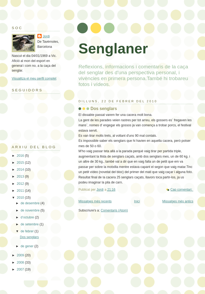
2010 (21, 197)
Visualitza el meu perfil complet (34, 78)
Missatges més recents (95, 201)
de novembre (30, 210)
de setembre (30, 224)
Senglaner (113, 48)
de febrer (27, 231)
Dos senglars (103, 108)
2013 (21, 176)
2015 (21, 162)
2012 (21, 184)
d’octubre (28, 217)
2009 (21, 255)
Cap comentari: (181, 189)
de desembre (30, 203)
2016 (21, 156)
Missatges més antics (177, 201)
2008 (21, 262)
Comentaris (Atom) (114, 210)
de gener (27, 246)
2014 (21, 169)
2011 (21, 191)
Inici (137, 201)
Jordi (46, 36)
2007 (21, 269)
